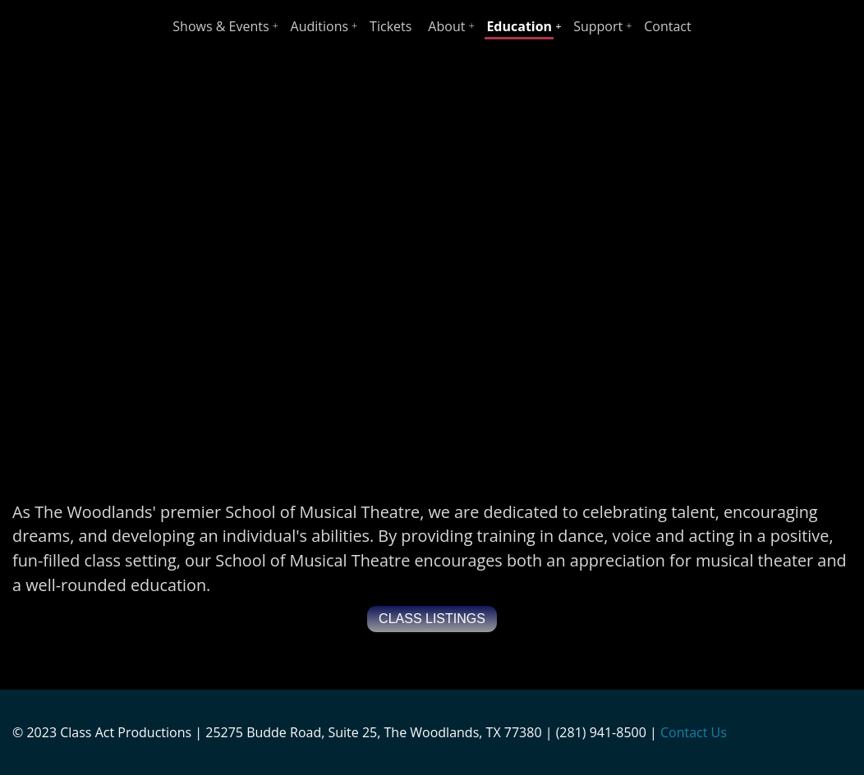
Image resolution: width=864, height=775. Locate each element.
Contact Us (693, 732)
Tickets (390, 26)
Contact (667, 26)
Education (519, 26)
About (446, 26)
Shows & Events (220, 26)
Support (598, 26)
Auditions (320, 26)
